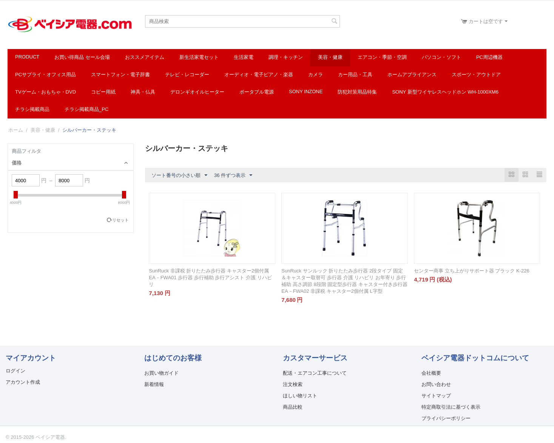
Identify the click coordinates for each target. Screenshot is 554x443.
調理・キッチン (286, 57)
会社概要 (431, 373)
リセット (120, 220)
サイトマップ (436, 395)
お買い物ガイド (161, 373)
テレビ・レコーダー (187, 74)
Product (27, 57)
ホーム (15, 130)
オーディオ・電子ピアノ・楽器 (258, 74)
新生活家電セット (199, 57)
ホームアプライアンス (412, 74)
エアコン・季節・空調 (382, 57)
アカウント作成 (23, 382)
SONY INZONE (306, 91)
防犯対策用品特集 (357, 92)
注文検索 (292, 384)
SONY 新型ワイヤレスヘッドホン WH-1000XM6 (445, 92)
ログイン (15, 371)
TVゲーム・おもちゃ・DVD (45, 92)
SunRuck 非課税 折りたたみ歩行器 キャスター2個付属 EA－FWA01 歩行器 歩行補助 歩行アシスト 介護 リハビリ (210, 277)
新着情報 (154, 384)
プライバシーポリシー (446, 418)
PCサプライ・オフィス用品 (45, 74)
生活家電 (243, 57)
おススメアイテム (144, 57)
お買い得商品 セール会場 (82, 57)
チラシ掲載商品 (32, 109)
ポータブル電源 (256, 92)
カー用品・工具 (355, 74)
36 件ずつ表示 (233, 175)
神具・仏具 (143, 92)
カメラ (315, 74)
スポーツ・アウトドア (476, 74)
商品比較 (292, 407)
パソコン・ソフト (441, 57)
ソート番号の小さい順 (179, 175)
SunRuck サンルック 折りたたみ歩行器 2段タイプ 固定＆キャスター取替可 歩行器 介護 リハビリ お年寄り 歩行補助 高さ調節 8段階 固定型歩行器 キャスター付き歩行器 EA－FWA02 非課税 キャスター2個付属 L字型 (344, 281)
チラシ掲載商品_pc (86, 109)
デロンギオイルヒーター (197, 92)
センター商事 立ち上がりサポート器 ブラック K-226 (471, 271)
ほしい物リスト (300, 395)
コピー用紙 (103, 92)
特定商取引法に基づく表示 (450, 407)
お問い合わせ (436, 384)
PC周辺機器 (489, 57)
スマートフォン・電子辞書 (120, 74)
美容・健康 (330, 57)
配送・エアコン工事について (315, 373)
